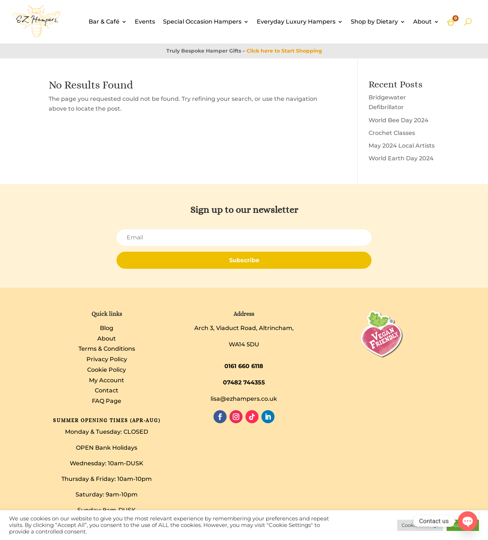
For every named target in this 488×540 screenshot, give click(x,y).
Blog (106, 328)
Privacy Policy (106, 359)
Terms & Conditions (106, 348)
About (422, 21)
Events (145, 21)
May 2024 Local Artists (402, 145)
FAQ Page (106, 400)
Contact (106, 390)
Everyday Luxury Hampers (296, 21)
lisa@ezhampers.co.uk (244, 398)
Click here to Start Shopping (284, 51)
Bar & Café (104, 21)
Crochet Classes (392, 132)
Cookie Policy (106, 369)
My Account (106, 380)
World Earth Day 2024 (401, 158)
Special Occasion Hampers (202, 21)
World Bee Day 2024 (398, 120)
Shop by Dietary (374, 21)
